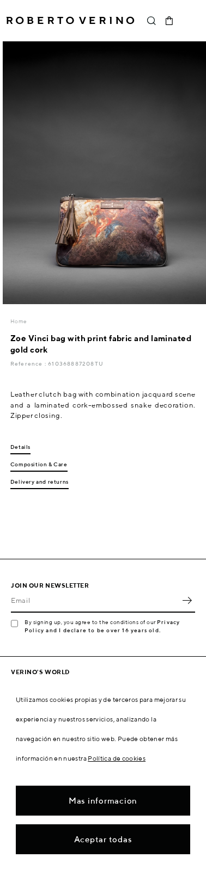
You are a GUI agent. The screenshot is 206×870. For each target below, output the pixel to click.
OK (187, 601)
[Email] (95, 601)
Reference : (29, 363)
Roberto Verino (70, 20)
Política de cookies (117, 758)
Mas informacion (103, 800)
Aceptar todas (103, 839)
